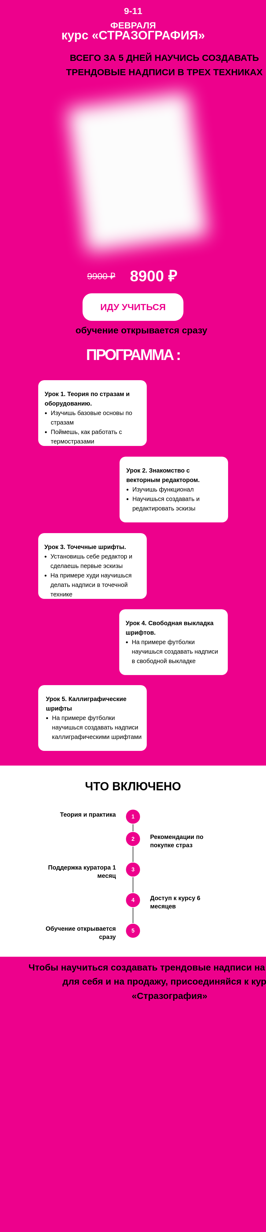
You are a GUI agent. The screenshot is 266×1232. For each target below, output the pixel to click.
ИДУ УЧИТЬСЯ (133, 307)
